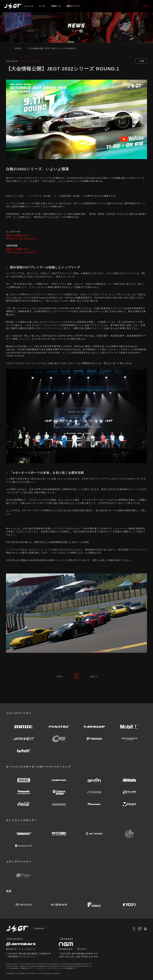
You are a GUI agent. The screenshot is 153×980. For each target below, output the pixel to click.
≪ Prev (58, 676)
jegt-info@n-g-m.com (87, 956)
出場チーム (58, 7)
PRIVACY (82, 949)
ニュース (28, 7)
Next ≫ (94, 676)
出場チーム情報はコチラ (19, 235)
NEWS (18, 48)
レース (42, 7)
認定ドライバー (78, 7)
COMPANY (39, 928)
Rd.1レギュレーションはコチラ (22, 238)
